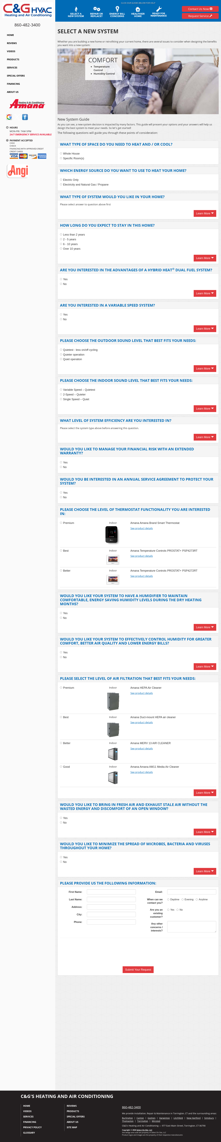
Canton (140, 1118)
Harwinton (164, 1118)
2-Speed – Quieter (73, 394)
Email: (159, 892)
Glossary (29, 1132)
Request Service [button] (200, 16)
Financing (13, 83)
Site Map (72, 1127)
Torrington (142, 1121)
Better (65, 570)
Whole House (70, 153)
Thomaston (128, 1121)
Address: (77, 907)
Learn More (205, 213)
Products (13, 59)
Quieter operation (72, 354)
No (63, 284)
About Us (12, 91)
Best (64, 550)
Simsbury (209, 1118)
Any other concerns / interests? (156, 927)
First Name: (75, 892)
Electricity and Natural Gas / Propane (84, 184)
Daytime (173, 899)
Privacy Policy (32, 1127)
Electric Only (69, 179)
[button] (138, 969)
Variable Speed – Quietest (77, 389)
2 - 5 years (68, 239)
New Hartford (194, 1118)
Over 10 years (70, 248)
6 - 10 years (69, 244)
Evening (188, 899)
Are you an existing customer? (156, 913)
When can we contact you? (155, 901)
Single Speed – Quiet (74, 399)
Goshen (151, 1118)
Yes (64, 279)
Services (12, 67)
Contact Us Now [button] (200, 9)
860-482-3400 (131, 1107)
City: (79, 914)
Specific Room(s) (72, 158)
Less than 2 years (72, 234)
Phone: (78, 922)
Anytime (202, 899)
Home (10, 35)
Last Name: (75, 899)
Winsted (156, 1121)
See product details (141, 528)
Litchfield (178, 1118)
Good (65, 766)
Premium (67, 523)
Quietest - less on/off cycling (79, 349)
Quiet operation (71, 359)
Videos (11, 51)
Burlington (127, 1118)
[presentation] (138, 952)
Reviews (12, 43)
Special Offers (16, 75)
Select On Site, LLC (144, 1130)
